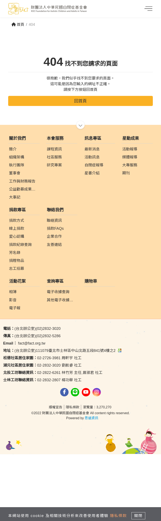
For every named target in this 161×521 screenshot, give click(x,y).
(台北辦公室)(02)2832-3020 (32, 395)
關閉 (138, 516)
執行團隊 (16, 232)
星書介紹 (92, 240)
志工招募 (16, 335)
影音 (13, 367)
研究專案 (54, 232)
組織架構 (16, 224)
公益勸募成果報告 (24, 256)
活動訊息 (92, 224)
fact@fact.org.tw (24, 410)
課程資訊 (54, 216)
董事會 (14, 240)
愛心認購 (16, 303)
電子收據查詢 (58, 358)
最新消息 (92, 216)
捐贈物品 (16, 327)
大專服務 (129, 232)
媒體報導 (129, 224)
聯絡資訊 (54, 287)
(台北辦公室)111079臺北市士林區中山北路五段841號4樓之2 (62, 417)
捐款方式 (16, 287)
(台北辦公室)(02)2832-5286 (32, 403)
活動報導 (129, 216)
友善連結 (54, 311)
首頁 (18, 24)
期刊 (126, 240)
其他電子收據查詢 (62, 367)
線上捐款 (16, 295)
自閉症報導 (93, 232)
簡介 (13, 216)
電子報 (14, 375)
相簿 (13, 358)
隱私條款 (72, 474)
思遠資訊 (91, 485)
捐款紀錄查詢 (20, 311)
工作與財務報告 (22, 248)
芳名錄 (14, 319)
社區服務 (54, 224)
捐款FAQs (55, 295)
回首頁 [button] (80, 167)
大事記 (14, 264)
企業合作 (54, 303)
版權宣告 (55, 474)
